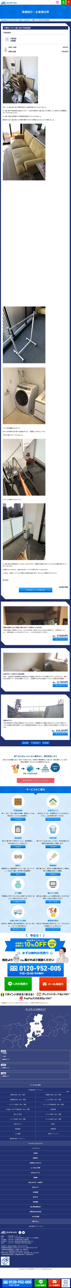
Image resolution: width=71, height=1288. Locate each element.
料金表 (36, 1153)
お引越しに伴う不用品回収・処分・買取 (18, 1109)
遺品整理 (17, 1129)
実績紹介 (35, 1158)
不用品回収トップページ (35, 1090)
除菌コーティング (53, 1134)
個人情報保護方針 (35, 1207)
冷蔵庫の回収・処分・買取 (53, 1095)
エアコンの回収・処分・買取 (17, 1104)
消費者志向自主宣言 (35, 1212)
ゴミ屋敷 (17, 1134)
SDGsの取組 (35, 1216)
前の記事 (25, 743)
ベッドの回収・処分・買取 (18, 1119)
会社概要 (35, 1192)
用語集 (36, 1177)
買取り (53, 1124)
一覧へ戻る (35, 743)
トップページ (35, 1148)
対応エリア (35, 1187)
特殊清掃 (53, 1109)
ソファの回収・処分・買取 (53, 1114)
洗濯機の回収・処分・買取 (18, 1099)
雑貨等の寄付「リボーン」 (18, 1138)
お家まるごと (18, 1124)
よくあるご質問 (35, 1168)
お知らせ (35, 1197)
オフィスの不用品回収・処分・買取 (53, 1104)
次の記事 (45, 743)
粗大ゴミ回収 (18, 1114)
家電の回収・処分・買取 (18, 1095)
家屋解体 (53, 1129)
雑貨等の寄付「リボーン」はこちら (35, 780)
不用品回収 (7, 32)
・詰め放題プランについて (35, 1226)
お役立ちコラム (35, 1173)
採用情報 (35, 1202)
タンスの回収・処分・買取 (53, 1119)
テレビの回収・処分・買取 (53, 1099)
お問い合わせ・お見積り (35, 1182)
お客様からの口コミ (35, 1163)
